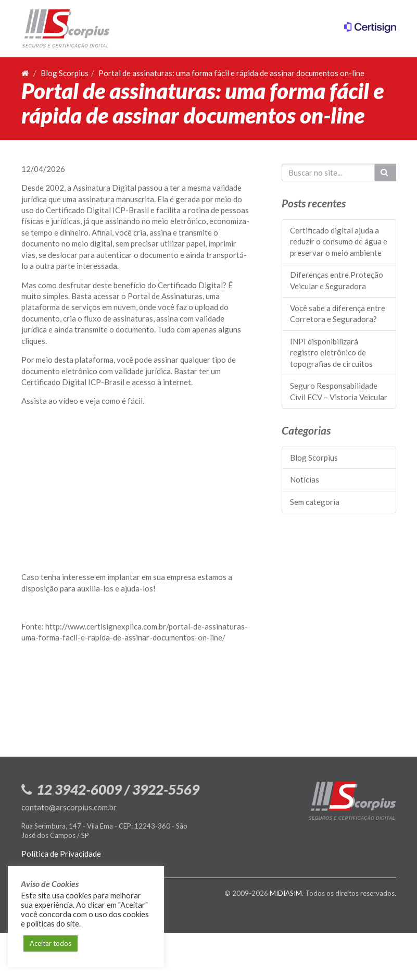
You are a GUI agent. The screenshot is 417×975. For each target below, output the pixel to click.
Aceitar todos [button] (50, 943)
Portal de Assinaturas (165, 296)
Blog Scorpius (65, 73)
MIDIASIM (286, 893)
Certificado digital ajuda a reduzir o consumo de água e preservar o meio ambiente (338, 241)
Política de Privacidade (61, 853)
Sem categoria (314, 502)
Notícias (304, 479)
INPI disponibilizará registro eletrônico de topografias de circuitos (331, 352)
